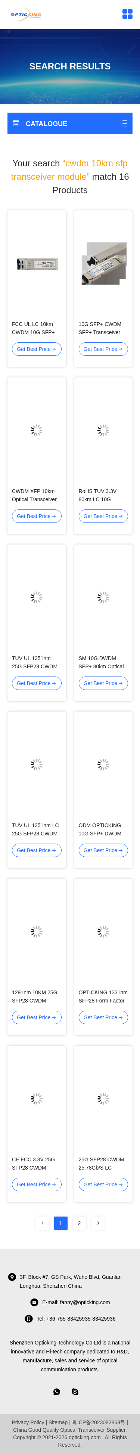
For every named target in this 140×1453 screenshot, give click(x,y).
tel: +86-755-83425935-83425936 (69, 1318)
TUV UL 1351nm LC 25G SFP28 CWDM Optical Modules (35, 833)
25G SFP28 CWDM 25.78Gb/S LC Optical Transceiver (101, 1168)
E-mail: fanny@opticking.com (70, 1302)
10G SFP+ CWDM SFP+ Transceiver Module (100, 332)
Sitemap (58, 1422)
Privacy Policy (28, 1422)
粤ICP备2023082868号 (98, 1422)
